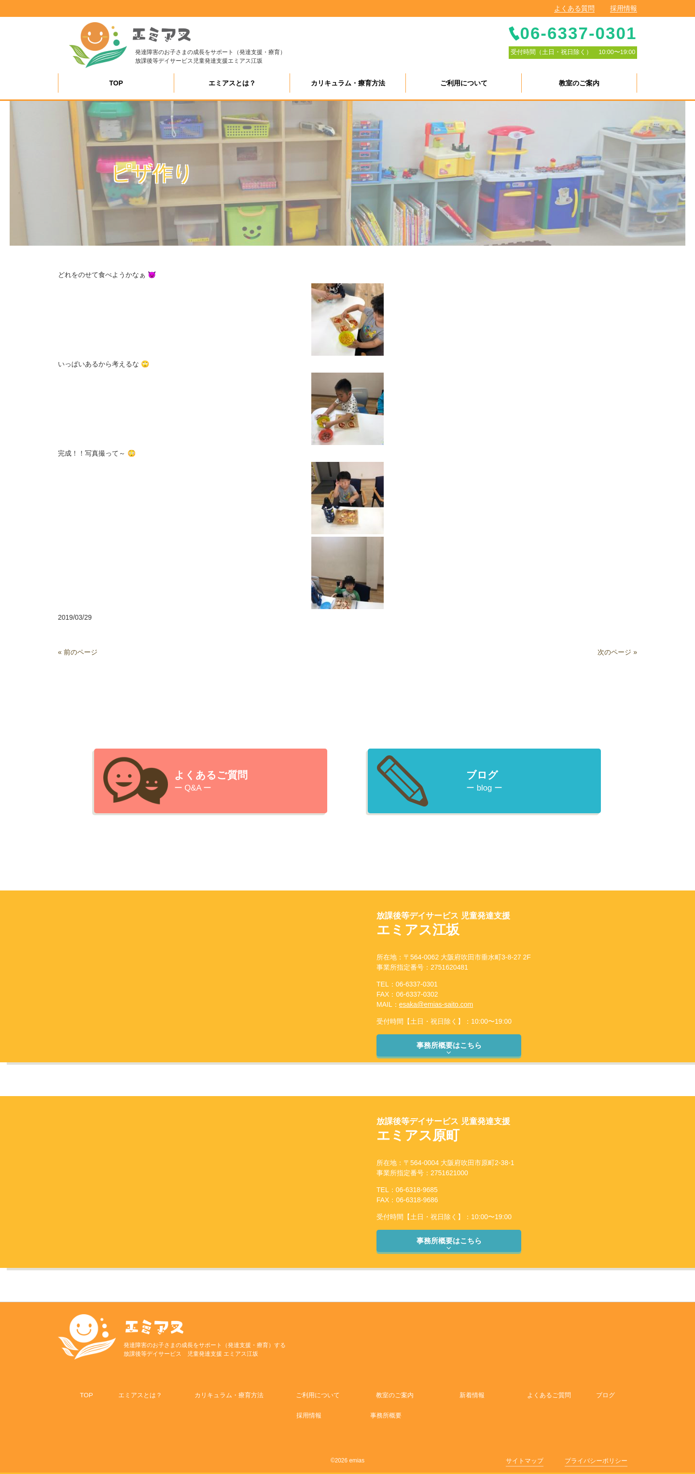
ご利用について (318, 1395)
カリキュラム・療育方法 (229, 1395)
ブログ (605, 1395)
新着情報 (472, 1395)
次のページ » (617, 652)
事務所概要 (386, 1415)
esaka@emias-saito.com (436, 1004)
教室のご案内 (395, 1395)
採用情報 (623, 8)
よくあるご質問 (549, 1395)
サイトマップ (524, 1460)
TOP (86, 1395)
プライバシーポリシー (596, 1460)
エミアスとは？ (140, 1395)
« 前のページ (77, 652)
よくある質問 (574, 8)
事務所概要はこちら (449, 1049)
